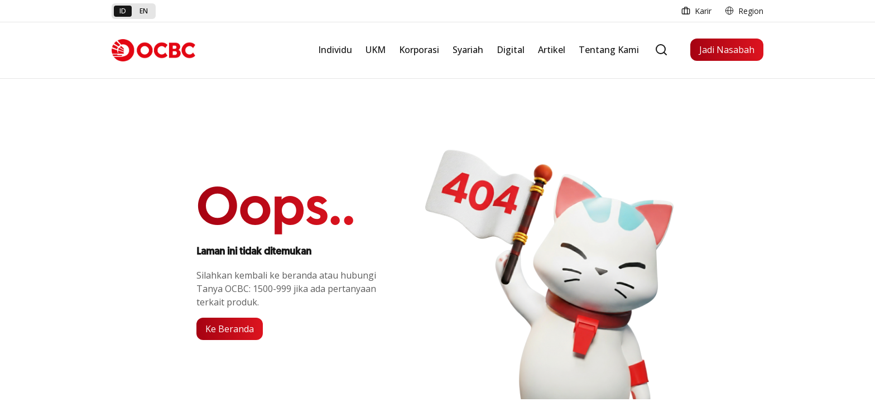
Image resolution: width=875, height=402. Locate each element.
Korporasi (419, 50)
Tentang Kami (609, 50)
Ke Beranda (229, 329)
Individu (335, 50)
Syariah (468, 50)
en (144, 11)
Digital (511, 50)
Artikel (551, 50)
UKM (376, 50)
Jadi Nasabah (726, 50)
